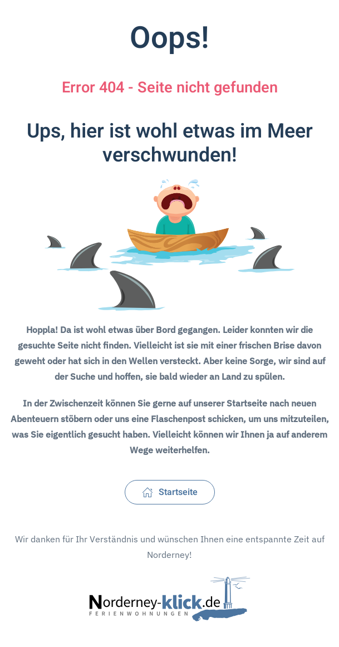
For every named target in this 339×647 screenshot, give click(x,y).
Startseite (170, 492)
